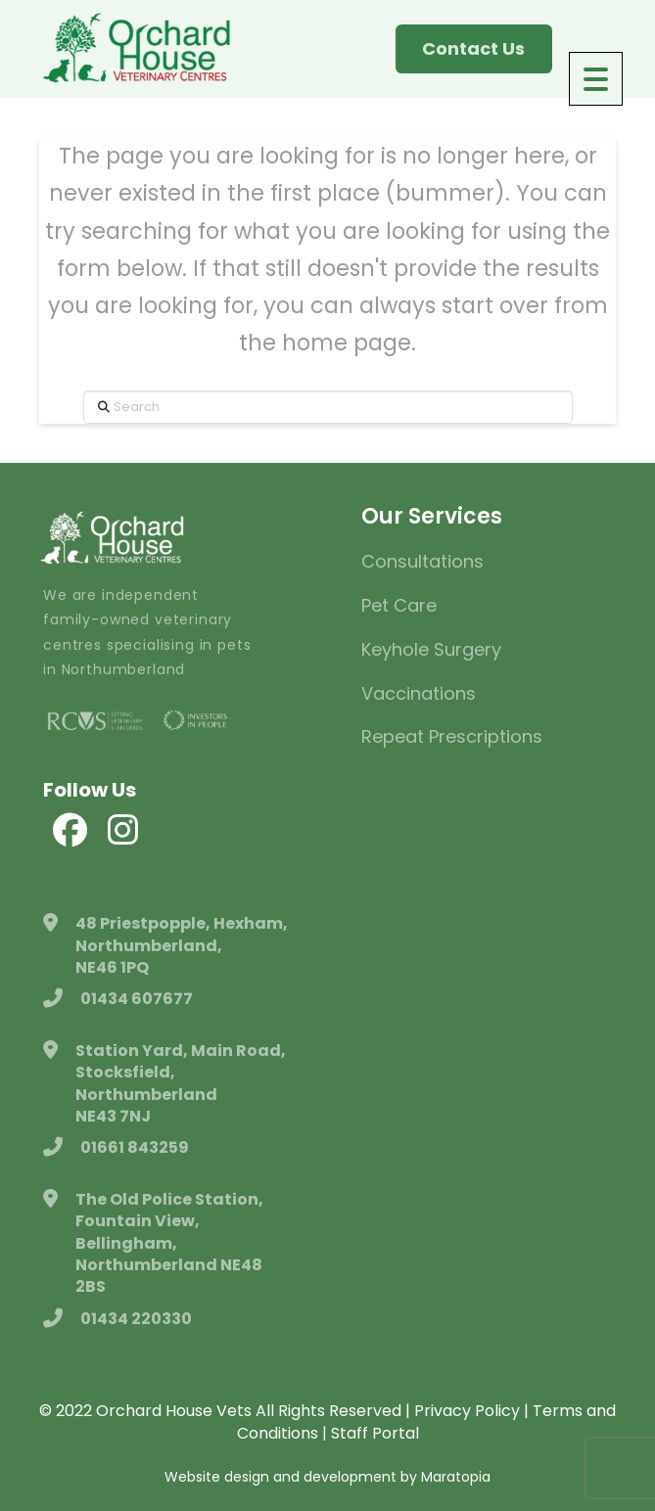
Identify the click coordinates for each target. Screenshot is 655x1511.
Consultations (422, 561)
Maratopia (456, 1477)
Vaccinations (418, 693)
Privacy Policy (467, 1410)
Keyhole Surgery (431, 649)
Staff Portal (375, 1433)
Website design (216, 1477)
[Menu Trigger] (596, 79)
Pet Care (399, 605)
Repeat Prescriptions (451, 736)
